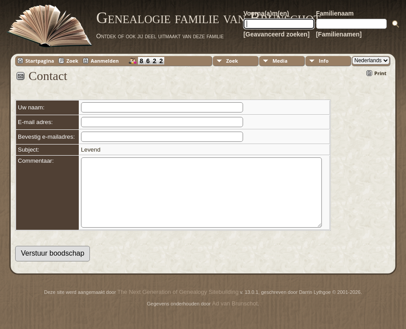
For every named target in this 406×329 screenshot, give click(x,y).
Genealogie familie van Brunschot (208, 18)
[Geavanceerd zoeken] (277, 34)
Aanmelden (105, 60)
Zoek (72, 60)
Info (324, 60)
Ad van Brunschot (235, 316)
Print (380, 73)
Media (280, 60)
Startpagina (39, 60)
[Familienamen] (339, 34)
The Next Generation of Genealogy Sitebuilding (177, 305)
